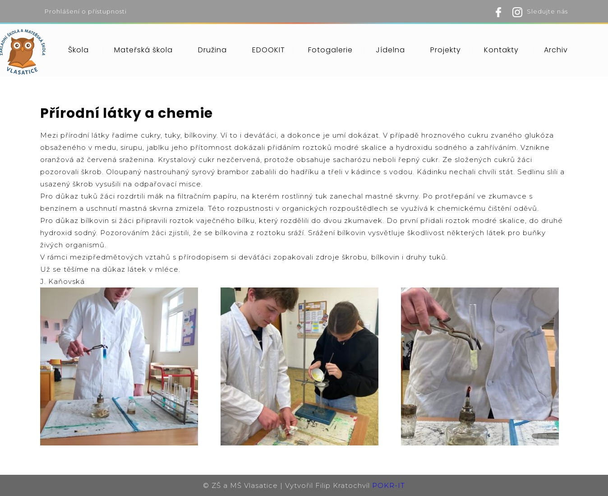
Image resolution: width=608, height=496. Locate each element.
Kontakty (501, 50)
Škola (78, 50)
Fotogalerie (330, 50)
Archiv (556, 50)
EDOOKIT (268, 50)
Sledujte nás (547, 11)
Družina (212, 50)
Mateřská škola (143, 50)
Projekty (445, 50)
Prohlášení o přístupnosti (86, 11)
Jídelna (390, 50)
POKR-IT (388, 485)
